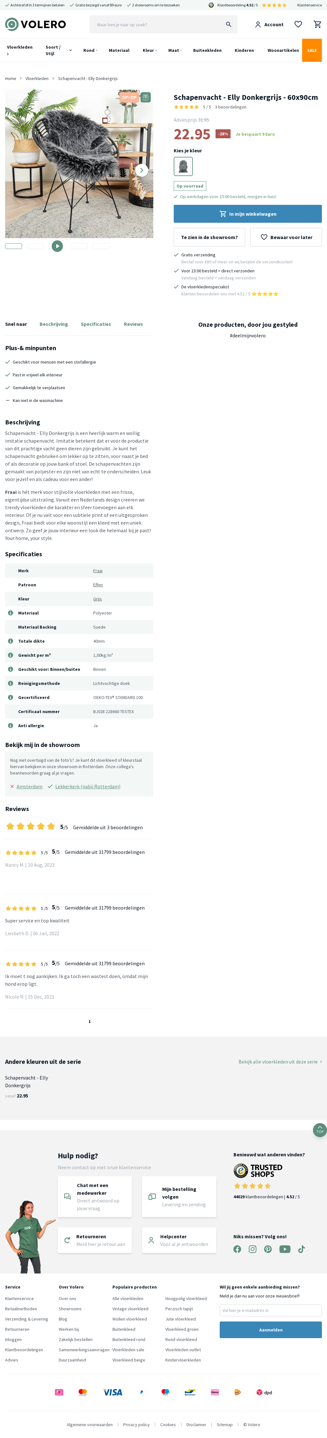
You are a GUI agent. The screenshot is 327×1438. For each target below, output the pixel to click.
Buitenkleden (207, 50)
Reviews (133, 324)
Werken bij (69, 1329)
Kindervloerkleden (183, 1360)
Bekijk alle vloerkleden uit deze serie (280, 1061)
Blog (63, 1319)
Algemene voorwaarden (90, 1424)
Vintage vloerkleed (130, 1309)
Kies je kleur (188, 150)
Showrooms (70, 1309)
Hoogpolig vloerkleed (186, 1298)
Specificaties (96, 324)
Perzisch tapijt (179, 1309)
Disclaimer (196, 1424)
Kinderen (244, 50)
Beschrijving (54, 324)
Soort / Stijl (53, 50)
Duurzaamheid (72, 1360)
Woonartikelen (283, 50)
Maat (173, 50)
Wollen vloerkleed (129, 1319)
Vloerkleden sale (128, 1350)
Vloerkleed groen (182, 1329)
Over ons (67, 1298)
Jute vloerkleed (180, 1319)
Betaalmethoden (21, 1309)
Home (10, 78)
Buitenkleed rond (128, 1339)
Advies (11, 1360)
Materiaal (119, 50)
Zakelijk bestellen (76, 1339)
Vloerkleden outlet (183, 1350)
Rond (89, 50)
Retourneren (17, 1329)
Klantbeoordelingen (24, 1350)
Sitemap (225, 1424)
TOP (319, 1130)
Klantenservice (309, 5)
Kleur (148, 50)
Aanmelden (271, 1330)
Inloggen (13, 1339)
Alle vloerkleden (127, 1298)
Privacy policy (136, 1424)
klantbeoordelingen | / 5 (269, 1181)
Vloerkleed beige (128, 1360)
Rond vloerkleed (181, 1339)
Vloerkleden (20, 49)
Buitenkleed (123, 1329)
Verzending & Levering (26, 1319)
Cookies (168, 1424)
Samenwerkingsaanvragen (84, 1350)
